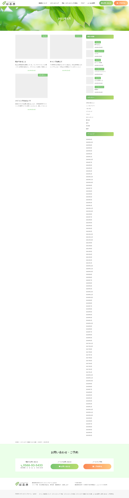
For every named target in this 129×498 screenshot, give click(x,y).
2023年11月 (89, 179)
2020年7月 (89, 280)
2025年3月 (89, 150)
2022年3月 (89, 228)
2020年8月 (89, 277)
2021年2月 (89, 260)
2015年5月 (89, 429)
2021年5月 (89, 251)
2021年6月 (89, 248)
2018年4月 (89, 337)
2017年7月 (89, 355)
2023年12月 (89, 176)
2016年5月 (89, 395)
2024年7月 (89, 162)
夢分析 (88, 120)
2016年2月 (89, 403)
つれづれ (88, 108)
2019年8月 (89, 303)
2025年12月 (89, 142)
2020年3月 (89, 286)
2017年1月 (89, 372)
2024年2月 (89, 171)
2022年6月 (89, 219)
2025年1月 (89, 156)
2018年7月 (89, 332)
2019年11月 (89, 294)
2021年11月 (89, 237)
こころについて (90, 105)
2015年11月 (89, 412)
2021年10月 (89, 240)
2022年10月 (89, 211)
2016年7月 (89, 389)
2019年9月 (89, 300)
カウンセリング (56, 494)
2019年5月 (89, 311)
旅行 (87, 123)
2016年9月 (89, 383)
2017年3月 (89, 366)
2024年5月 (89, 165)
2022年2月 (89, 231)
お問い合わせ (103, 494)
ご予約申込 (111, 494)
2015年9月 (89, 418)
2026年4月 (89, 139)
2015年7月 (89, 424)
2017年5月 (89, 360)
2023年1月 (89, 205)
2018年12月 (89, 323)
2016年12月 (89, 375)
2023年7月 (89, 188)
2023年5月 (89, 194)
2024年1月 (89, 174)
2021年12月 (89, 234)
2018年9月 (89, 326)
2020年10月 (89, 271)
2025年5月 (89, 148)
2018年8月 (89, 329)
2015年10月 (89, 415)
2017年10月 (89, 346)
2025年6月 (89, 145)
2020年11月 (89, 268)
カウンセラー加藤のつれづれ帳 (84, 494)
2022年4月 (89, 225)
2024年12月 (89, 159)
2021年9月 (89, 242)
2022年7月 (89, 217)
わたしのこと (89, 117)
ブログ (88, 114)
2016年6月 (89, 392)
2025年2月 (89, 153)
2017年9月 (89, 349)
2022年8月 (89, 214)
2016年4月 (89, 398)
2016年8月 (89, 386)
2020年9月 (89, 274)
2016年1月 (89, 406)
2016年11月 (89, 378)
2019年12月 (89, 291)
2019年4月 (89, 314)
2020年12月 (89, 265)
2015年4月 (89, 432)
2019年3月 (89, 317)
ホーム (41, 494)
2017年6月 (89, 357)
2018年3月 (89, 340)
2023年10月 (89, 182)
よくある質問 (96, 494)
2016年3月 (89, 401)
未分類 (88, 125)
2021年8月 (89, 245)
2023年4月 (89, 196)
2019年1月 (89, 320)
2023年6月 (89, 191)
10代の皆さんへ (90, 102)
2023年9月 (89, 185)
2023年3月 (89, 199)
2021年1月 (89, 263)
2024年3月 (89, 168)
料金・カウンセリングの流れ (68, 494)
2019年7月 (89, 306)
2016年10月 (89, 380)
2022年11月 (89, 208)
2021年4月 (89, 254)
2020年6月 (89, 283)
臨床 (87, 128)
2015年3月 (89, 435)
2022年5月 (89, 222)
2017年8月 (89, 352)
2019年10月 (89, 297)
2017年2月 (89, 369)
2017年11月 (89, 343)
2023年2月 (89, 202)
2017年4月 (89, 363)
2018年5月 (89, 334)
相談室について (47, 494)
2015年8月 (89, 421)
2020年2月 (89, 288)
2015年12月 (89, 409)
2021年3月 (89, 257)
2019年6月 (89, 309)
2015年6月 (89, 426)
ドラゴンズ (89, 111)
